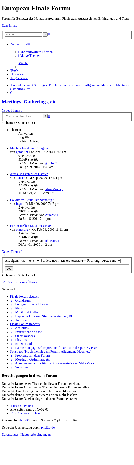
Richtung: (104, 260)
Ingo (19, 203)
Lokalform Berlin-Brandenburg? (32, 200)
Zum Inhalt (9, 25)
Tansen (20, 178)
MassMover (53, 189)
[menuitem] (35, 52)
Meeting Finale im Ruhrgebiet (30, 148)
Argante (50, 215)
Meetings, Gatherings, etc (29, 101)
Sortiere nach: (63, 260)
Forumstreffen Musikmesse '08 (30, 225)
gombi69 (22, 152)
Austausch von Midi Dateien (29, 174)
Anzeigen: (22, 260)
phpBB (23, 420)
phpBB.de (48, 427)
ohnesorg (22, 229)
